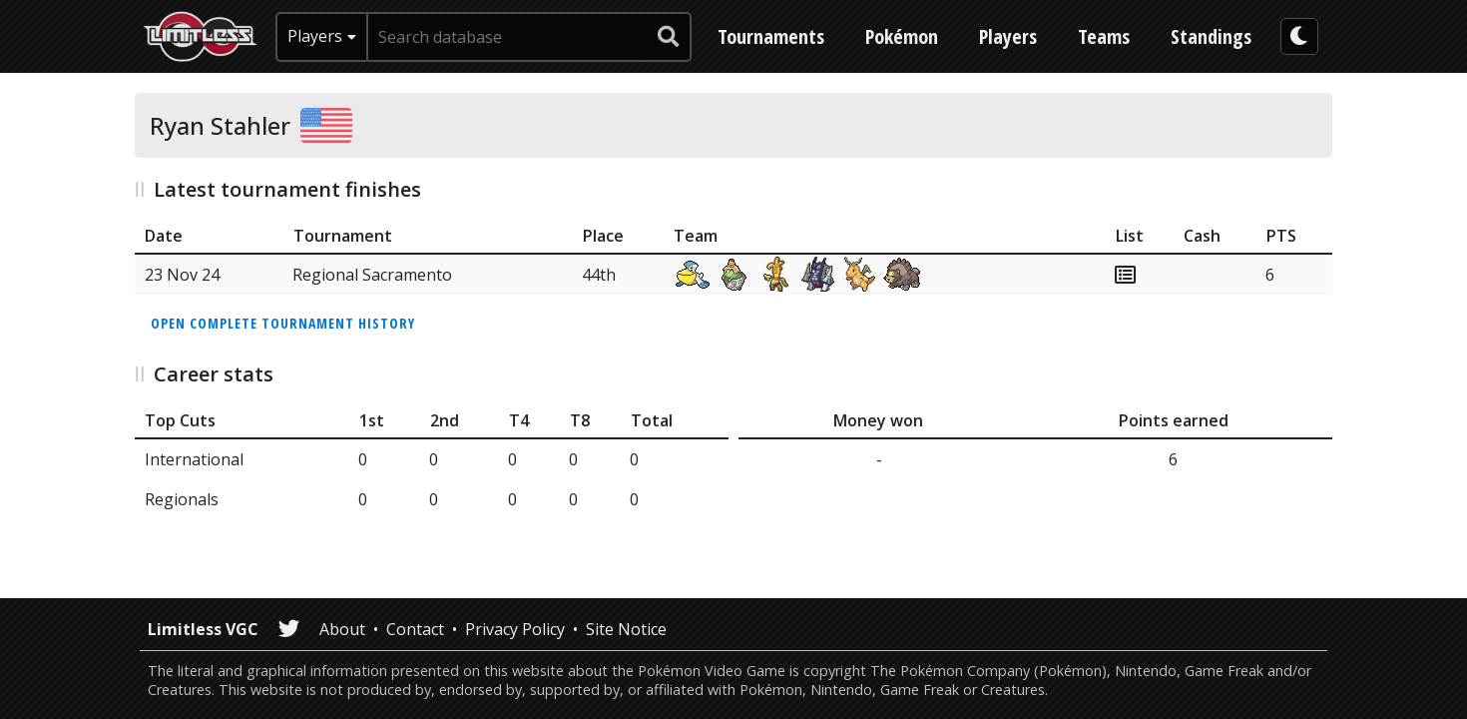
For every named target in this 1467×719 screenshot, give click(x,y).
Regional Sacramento (372, 275)
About (342, 629)
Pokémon (901, 36)
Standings (1211, 36)
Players (1008, 36)
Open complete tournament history (283, 323)
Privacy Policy (515, 629)
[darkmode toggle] (1299, 36)
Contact (415, 629)
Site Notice (626, 629)
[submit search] (669, 37)
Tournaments (771, 36)
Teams (1104, 36)
